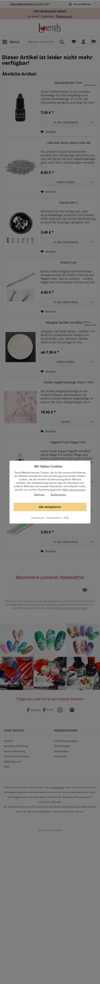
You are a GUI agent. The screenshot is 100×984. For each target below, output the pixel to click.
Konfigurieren (58, 494)
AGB (66, 517)
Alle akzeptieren (50, 507)
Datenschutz (54, 517)
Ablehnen (39, 494)
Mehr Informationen (74, 489)
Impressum (37, 517)
